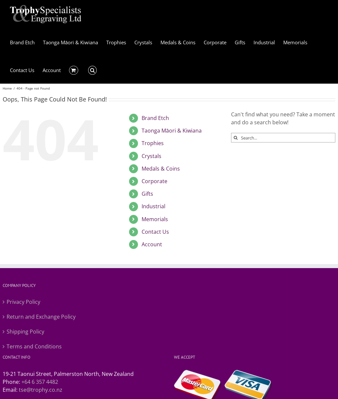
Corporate (154, 181)
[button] (92, 70)
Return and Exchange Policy (41, 316)
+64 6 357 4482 (39, 381)
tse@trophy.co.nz (40, 389)
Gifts (147, 193)
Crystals (151, 156)
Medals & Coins (161, 168)
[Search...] (283, 137)
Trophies (153, 143)
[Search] (236, 137)
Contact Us (155, 231)
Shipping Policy (25, 331)
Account (152, 244)
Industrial (153, 206)
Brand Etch (155, 118)
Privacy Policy (23, 301)
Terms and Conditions (34, 346)
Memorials (155, 219)
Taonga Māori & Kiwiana (172, 130)
